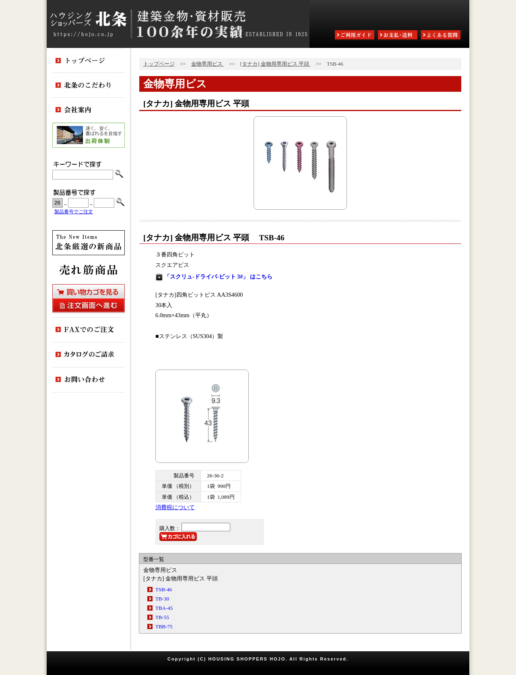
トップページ (159, 64)
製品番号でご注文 (73, 212)
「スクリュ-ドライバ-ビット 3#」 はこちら (218, 276)
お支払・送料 (398, 35)
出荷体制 (88, 135)
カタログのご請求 (88, 355)
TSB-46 (163, 589)
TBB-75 (164, 626)
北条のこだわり (88, 85)
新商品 (88, 242)
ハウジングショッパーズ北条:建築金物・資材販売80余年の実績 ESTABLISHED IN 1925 (178, 24)
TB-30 (162, 599)
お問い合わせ (88, 379)
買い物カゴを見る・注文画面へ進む (88, 298)
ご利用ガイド (355, 35)
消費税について (175, 507)
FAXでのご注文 (88, 330)
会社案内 (88, 110)
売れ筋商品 (88, 269)
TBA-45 (164, 608)
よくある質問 (441, 35)
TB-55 (162, 617)
